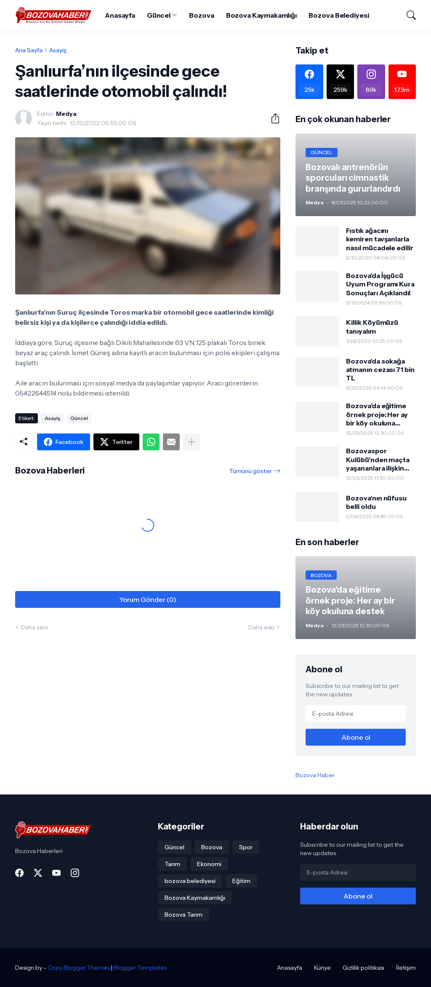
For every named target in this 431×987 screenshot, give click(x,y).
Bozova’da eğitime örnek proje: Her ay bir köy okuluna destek (376, 414)
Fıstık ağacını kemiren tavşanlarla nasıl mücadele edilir (379, 239)
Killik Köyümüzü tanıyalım (372, 326)
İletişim (406, 967)
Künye (322, 967)
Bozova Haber (315, 775)
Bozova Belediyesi (339, 15)
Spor (246, 847)
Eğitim (241, 881)
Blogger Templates (140, 967)
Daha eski (261, 627)
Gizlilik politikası (363, 967)
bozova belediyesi (190, 881)
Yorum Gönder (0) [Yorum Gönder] (147, 599)
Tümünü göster (250, 471)
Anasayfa (120, 15)
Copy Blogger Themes (79, 967)
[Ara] (407, 15)
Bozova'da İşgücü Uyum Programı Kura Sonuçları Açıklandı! (380, 284)
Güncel (159, 15)
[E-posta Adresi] (356, 713)
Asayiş (58, 50)
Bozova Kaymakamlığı (261, 15)
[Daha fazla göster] (191, 441)
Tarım (172, 864)
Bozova (201, 15)
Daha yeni (34, 627)
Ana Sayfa (29, 50)
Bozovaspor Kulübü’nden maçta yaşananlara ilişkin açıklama (378, 459)
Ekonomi (209, 864)
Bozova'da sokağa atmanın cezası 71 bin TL (380, 369)
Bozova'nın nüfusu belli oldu (376, 502)
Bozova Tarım (183, 914)
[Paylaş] (271, 118)
